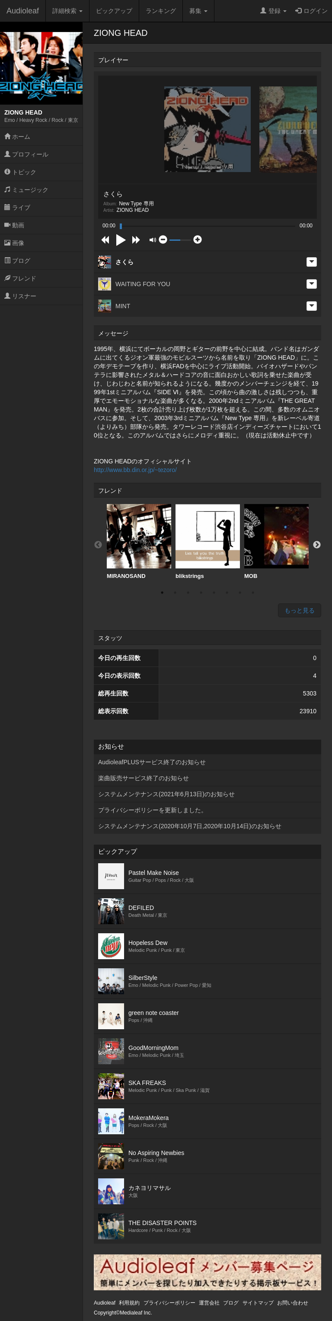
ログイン (311, 10)
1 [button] (162, 592)
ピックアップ (114, 10)
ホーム (17, 136)
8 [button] (253, 592)
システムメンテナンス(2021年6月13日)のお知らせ (166, 794)
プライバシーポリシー (169, 1303)
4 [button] (201, 592)
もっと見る (299, 610)
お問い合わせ (292, 1303)
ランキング (161, 10)
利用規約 (129, 1303)
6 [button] (227, 592)
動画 (14, 225)
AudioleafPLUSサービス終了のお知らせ (152, 762)
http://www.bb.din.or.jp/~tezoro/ (135, 469)
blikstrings (208, 541)
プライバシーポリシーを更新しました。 (152, 810)
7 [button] (240, 592)
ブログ (17, 260)
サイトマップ (258, 1303)
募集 (198, 10)
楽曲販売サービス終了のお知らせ (143, 778)
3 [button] (188, 592)
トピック (20, 172)
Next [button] (317, 545)
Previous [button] (98, 545)
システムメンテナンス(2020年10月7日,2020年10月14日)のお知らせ (189, 826)
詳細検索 (67, 10)
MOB (276, 541)
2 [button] (175, 592)
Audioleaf (22, 10)
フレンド (20, 278)
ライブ (17, 207)
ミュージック (26, 189)
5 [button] (214, 592)
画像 (14, 242)
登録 (273, 10)
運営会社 (209, 1303)
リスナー (20, 296)
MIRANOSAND (139, 541)
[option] (139, 542)
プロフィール (26, 154)
